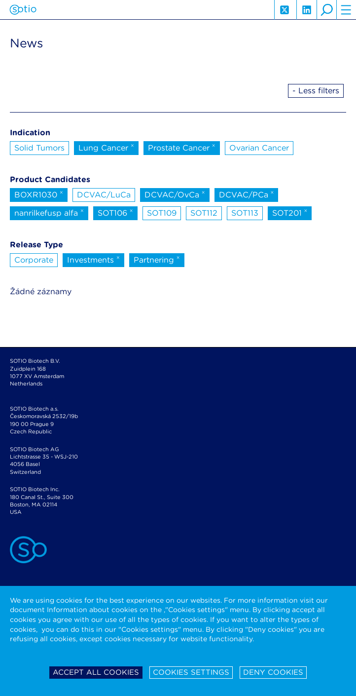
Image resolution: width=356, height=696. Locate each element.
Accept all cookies (96, 672)
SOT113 (244, 213)
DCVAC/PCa (246, 194)
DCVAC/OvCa (174, 194)
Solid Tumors (39, 148)
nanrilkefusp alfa (49, 212)
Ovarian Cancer (259, 148)
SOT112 (203, 213)
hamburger (346, 10)
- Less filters (315, 90)
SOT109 (162, 213)
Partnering (157, 259)
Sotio (23, 10)
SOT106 (115, 212)
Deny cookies (273, 672)
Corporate (33, 260)
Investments (93, 259)
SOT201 (290, 212)
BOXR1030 (38, 194)
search (326, 10)
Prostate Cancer (181, 147)
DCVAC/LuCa (104, 194)
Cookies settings (191, 672)
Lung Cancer (106, 147)
